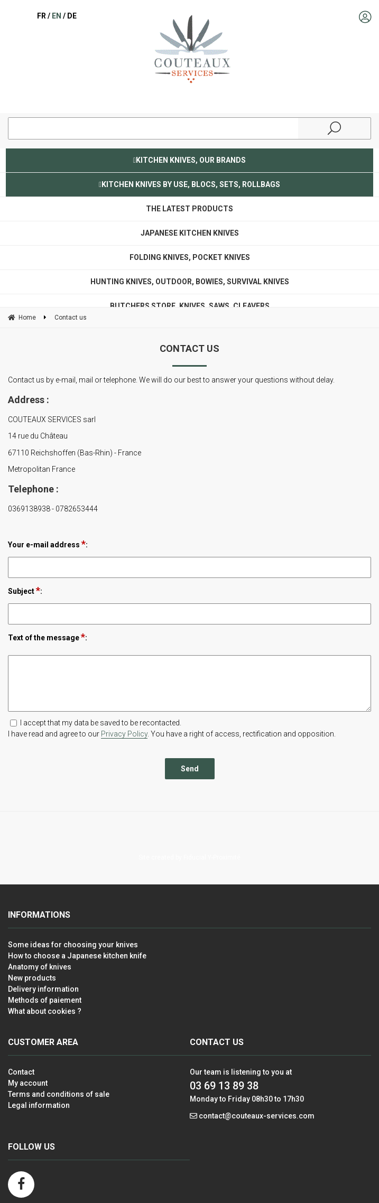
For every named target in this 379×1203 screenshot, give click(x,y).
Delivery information (43, 989)
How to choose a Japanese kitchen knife (77, 956)
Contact (21, 1072)
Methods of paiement (44, 1000)
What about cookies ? (44, 1011)
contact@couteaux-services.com (257, 1116)
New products (32, 978)
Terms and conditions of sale (58, 1094)
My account (28, 1083)
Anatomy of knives (39, 967)
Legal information (39, 1105)
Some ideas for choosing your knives (73, 944)
